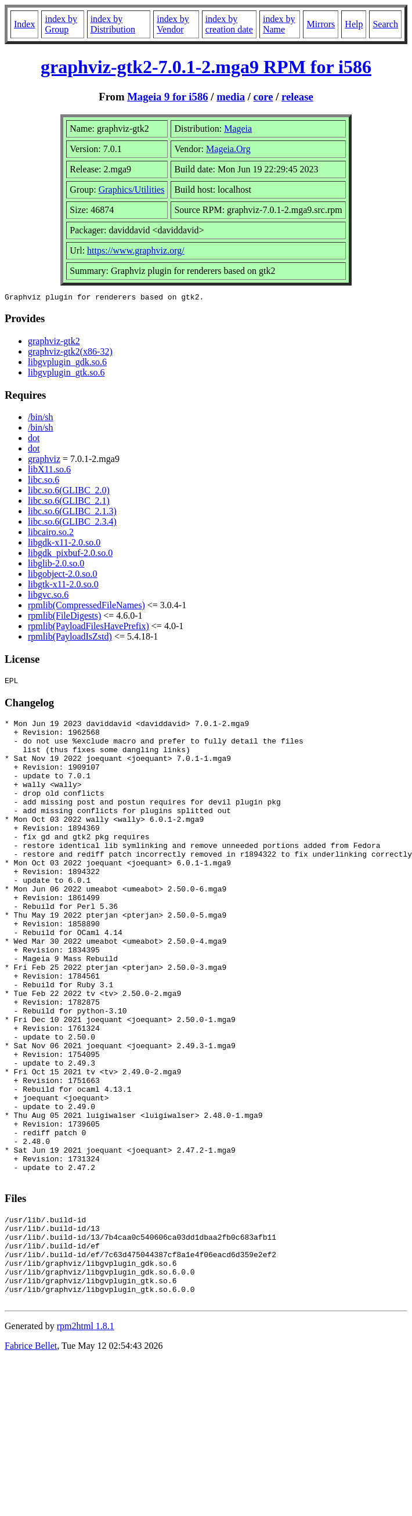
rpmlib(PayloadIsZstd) (70, 638)
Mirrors (320, 24)
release (297, 97)
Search (385, 24)
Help (354, 24)
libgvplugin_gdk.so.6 (67, 364)
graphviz (44, 460)
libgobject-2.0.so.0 (62, 575)
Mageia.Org (228, 149)
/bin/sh (40, 419)
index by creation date (229, 24)
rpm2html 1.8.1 (85, 1439)
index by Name (279, 24)
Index (24, 24)
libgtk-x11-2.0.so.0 (63, 586)
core (263, 97)
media (230, 97)
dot (33, 440)
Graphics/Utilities (132, 189)
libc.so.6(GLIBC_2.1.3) (72, 513)
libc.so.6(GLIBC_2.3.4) (72, 523)
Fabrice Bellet (31, 1459)
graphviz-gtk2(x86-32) (70, 353)
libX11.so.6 (49, 471)
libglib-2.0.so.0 (56, 565)
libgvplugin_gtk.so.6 (66, 374)
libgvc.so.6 (48, 596)
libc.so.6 (43, 481)
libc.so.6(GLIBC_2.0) (69, 492)
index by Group (61, 24)
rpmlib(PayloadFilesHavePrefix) (88, 628)
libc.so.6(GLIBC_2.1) (69, 502)
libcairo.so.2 (51, 534)
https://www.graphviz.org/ (136, 250)
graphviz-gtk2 (54, 343)
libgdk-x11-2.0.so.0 (64, 544)
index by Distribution (113, 24)
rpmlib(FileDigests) (64, 617)
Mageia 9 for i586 (167, 97)
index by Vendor (173, 24)
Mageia (238, 128)
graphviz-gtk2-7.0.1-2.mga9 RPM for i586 (206, 66)
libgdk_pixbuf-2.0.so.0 (70, 555)
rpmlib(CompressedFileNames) (86, 607)
